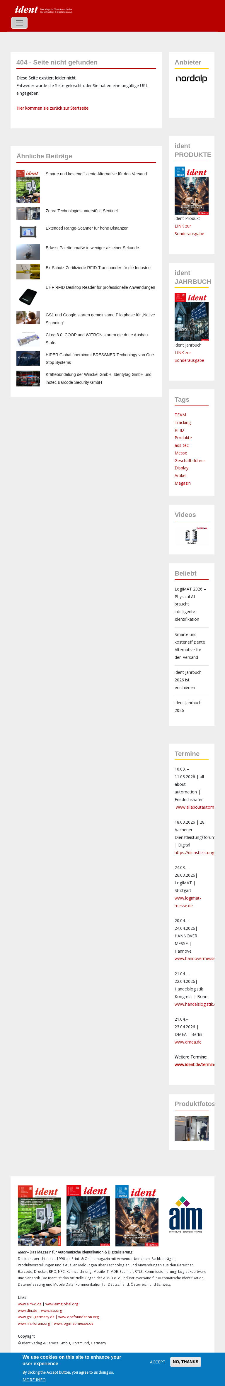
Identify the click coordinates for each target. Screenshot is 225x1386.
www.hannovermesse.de (198, 958)
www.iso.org (51, 1310)
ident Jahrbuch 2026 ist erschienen (188, 679)
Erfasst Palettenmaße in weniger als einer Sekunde (92, 247)
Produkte (183, 437)
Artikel (180, 475)
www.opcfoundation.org (78, 1316)
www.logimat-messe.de (73, 1323)
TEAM (180, 415)
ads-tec (182, 445)
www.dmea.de (188, 1042)
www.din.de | (29, 1310)
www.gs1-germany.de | (38, 1316)
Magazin (183, 483)
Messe (181, 453)
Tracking (183, 422)
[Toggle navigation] (19, 23)
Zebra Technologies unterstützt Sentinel (82, 210)
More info (34, 1379)
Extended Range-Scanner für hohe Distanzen (87, 228)
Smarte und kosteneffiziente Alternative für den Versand (96, 174)
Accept (158, 1362)
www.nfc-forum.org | (36, 1323)
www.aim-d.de (30, 1304)
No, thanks (185, 1361)
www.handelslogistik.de (197, 1004)
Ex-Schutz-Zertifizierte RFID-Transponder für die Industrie (98, 267)
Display (181, 468)
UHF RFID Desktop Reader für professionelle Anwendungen (100, 287)
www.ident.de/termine (195, 1064)
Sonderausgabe (189, 360)
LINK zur (183, 352)
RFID (179, 430)
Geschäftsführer (190, 460)
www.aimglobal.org (61, 1304)
